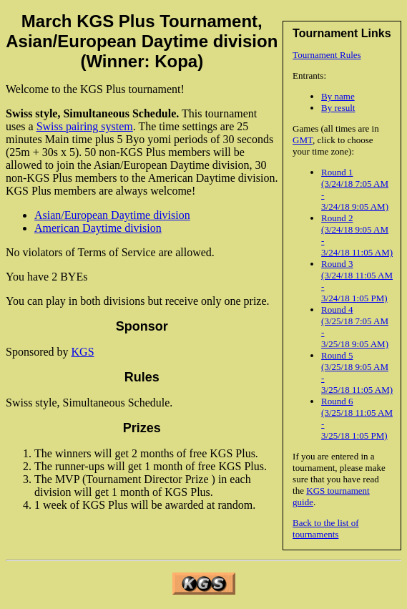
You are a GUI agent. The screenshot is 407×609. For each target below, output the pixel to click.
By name (338, 96)
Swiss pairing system (84, 126)
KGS (83, 352)
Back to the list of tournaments (325, 528)
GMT (303, 140)
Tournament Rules (327, 54)
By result (338, 107)
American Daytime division (98, 228)
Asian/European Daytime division (112, 215)
